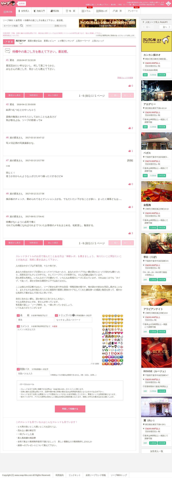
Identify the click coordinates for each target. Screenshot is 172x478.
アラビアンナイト (153, 309)
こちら (13, 35)
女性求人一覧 (156, 451)
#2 (7, 104)
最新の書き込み (35, 41)
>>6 (8, 166)
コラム (87, 9)
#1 (7, 60)
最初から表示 (14, 95)
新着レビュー (50, 41)
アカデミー (149, 104)
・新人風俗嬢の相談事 (26, 438)
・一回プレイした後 (25, 434)
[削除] (130, 160)
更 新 (8, 42)
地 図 (70, 11)
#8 (7, 193)
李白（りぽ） (150, 257)
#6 (7, 137)
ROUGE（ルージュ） (155, 371)
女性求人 (23, 11)
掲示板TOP (21, 41)
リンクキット (75, 475)
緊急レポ (101, 11)
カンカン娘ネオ (152, 55)
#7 (7, 160)
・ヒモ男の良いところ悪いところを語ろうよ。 (37, 427)
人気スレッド (98, 41)
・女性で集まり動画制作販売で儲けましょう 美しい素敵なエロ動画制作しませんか (54, 441)
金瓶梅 (147, 205)
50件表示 (34, 95)
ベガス (147, 153)
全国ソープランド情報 (96, 475)
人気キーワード (83, 41)
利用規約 (60, 475)
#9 (7, 216)
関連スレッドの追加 (125, 78)
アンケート (133, 9)
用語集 (55, 11)
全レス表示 (53, 95)
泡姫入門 (39, 11)
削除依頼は (7, 35)
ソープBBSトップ (119, 475)
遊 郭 (117, 11)
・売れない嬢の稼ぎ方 (26, 430)
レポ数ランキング (66, 41)
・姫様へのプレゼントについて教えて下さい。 (37, 445)
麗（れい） (149, 420)
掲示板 (7, 11)
